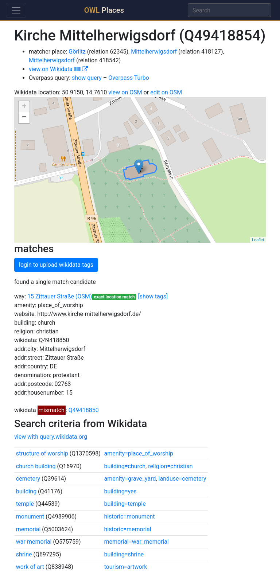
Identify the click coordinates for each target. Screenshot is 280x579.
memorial (28, 529)
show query (87, 77)
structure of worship (42, 453)
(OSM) (83, 296)
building (26, 491)
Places (104, 10)
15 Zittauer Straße (50, 296)
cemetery (28, 478)
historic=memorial (127, 529)
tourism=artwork (125, 566)
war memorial (34, 541)
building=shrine (124, 554)
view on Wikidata (58, 69)
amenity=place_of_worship (138, 453)
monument (30, 516)
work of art (30, 566)
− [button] (24, 117)
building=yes (120, 491)
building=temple (124, 503)
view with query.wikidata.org (50, 436)
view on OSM (125, 92)
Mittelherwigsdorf (154, 51)
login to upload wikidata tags (56, 264)
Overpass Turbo (128, 77)
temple (25, 503)
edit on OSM (166, 92)
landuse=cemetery (182, 478)
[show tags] (153, 296)
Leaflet (258, 240)
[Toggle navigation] (16, 10)
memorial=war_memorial (136, 541)
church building (36, 466)
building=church (124, 466)
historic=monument (129, 516)
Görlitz (77, 51)
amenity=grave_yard (130, 478)
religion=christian (170, 466)
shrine (24, 554)
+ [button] (24, 106)
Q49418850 (84, 410)
